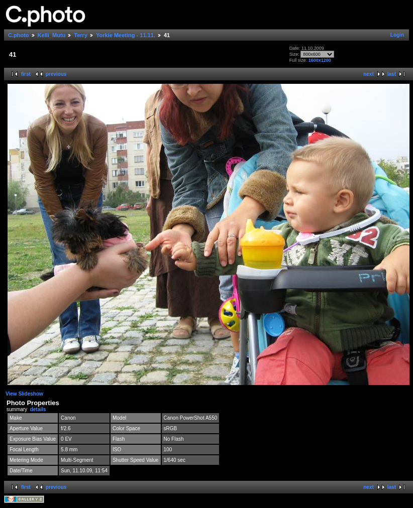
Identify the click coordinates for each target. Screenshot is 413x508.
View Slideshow (24, 394)
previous (56, 74)
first (26, 74)
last (391, 74)
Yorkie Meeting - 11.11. (125, 35)
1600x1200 (319, 60)
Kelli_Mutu (52, 35)
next (368, 74)
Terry (80, 35)
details (38, 409)
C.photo (18, 35)
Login (397, 35)
